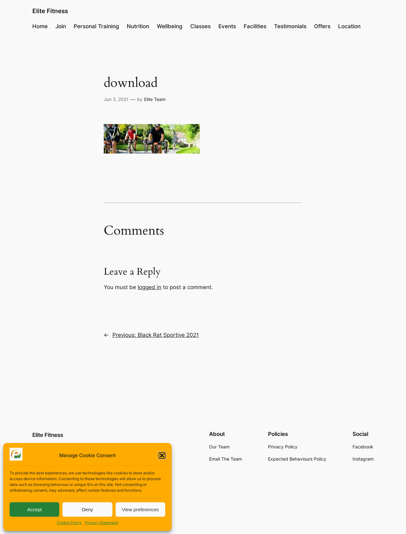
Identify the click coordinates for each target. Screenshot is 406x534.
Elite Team (155, 99)
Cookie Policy (69, 522)
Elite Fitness (50, 11)
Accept (34, 509)
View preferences (140, 509)
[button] (162, 455)
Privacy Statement (101, 522)
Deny (87, 509)
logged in (149, 287)
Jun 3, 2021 (116, 99)
